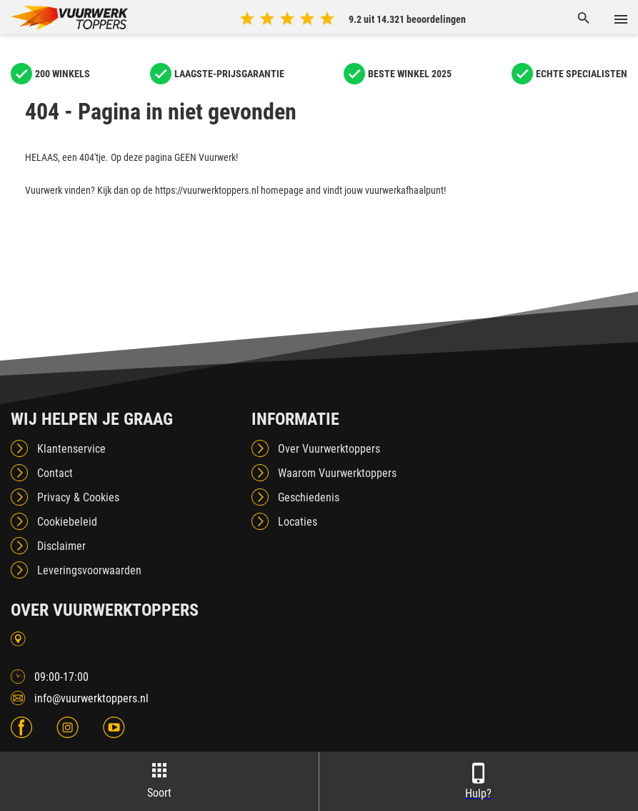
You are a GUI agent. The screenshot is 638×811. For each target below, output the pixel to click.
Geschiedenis (308, 497)
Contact (55, 473)
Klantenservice (71, 449)
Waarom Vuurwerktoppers (337, 473)
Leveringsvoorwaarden (89, 570)
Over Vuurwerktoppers (329, 449)
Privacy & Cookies (78, 497)
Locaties (297, 522)
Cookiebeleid (67, 522)
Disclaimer (61, 546)
